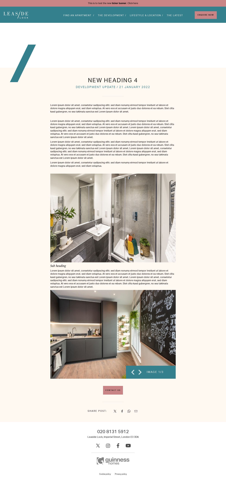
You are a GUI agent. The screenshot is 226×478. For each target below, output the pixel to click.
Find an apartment (77, 15)
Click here (133, 3)
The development (111, 15)
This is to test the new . (113, 3)
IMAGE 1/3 (155, 372)
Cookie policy (105, 474)
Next (139, 372)
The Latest (175, 15)
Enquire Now (206, 15)
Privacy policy (121, 474)
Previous (132, 372)
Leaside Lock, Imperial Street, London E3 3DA (113, 437)
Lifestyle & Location (145, 15)
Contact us (113, 390)
